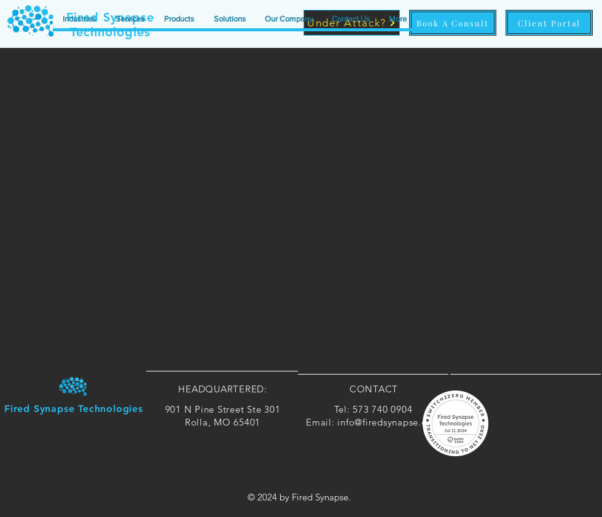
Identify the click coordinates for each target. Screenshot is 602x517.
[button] (79, 19)
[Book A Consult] (452, 23)
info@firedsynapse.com (388, 422)
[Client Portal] (549, 23)
